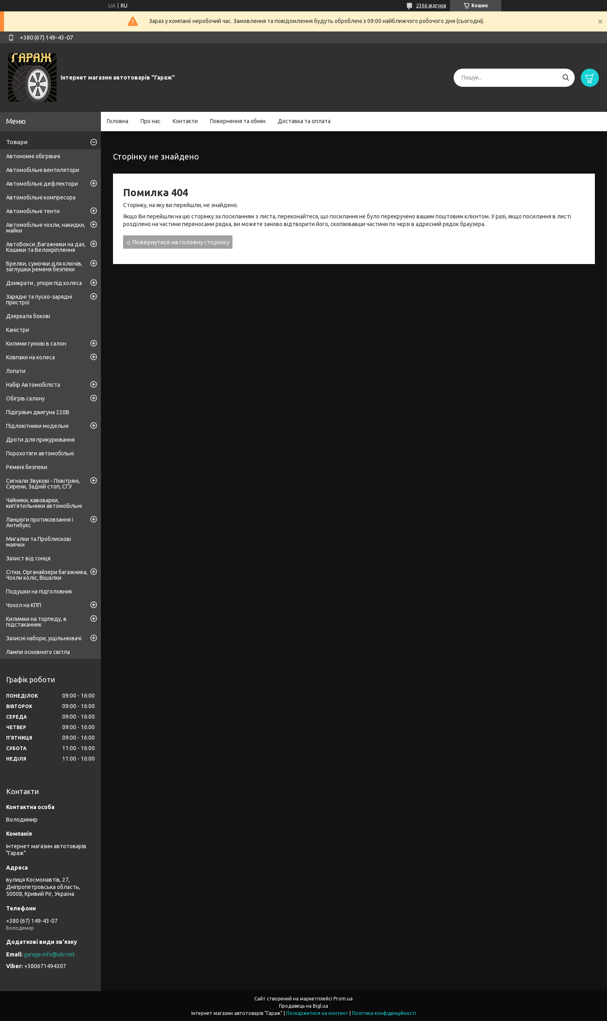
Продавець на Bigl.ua (303, 1005)
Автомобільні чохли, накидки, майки (45, 228)
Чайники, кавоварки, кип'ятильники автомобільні (44, 503)
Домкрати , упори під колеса (44, 283)
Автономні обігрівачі (33, 156)
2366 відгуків (431, 5)
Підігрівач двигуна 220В (37, 412)
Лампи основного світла (38, 652)
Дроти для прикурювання (40, 439)
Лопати (15, 371)
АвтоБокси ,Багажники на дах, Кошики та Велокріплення (46, 247)
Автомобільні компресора (40, 197)
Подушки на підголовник (39, 591)
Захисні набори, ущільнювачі (44, 638)
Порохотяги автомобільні (40, 453)
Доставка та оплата (304, 121)
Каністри (17, 330)
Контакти (185, 121)
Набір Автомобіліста (33, 385)
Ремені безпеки (26, 467)
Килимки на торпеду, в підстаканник (36, 622)
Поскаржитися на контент (317, 1013)
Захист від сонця (28, 558)
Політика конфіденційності (384, 1013)
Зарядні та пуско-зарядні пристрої (39, 300)
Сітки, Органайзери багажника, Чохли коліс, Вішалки (47, 575)
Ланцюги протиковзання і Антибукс (39, 522)
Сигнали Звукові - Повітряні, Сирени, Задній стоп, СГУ (43, 484)
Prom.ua (343, 998)
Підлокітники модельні (37, 426)
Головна (117, 121)
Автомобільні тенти (33, 211)
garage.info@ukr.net (49, 954)
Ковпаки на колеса (30, 357)
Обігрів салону (25, 398)
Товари (16, 141)
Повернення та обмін (238, 121)
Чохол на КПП (23, 605)
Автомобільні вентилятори (42, 170)
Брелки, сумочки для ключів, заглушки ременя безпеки (44, 266)
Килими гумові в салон (36, 343)
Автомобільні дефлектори (42, 183)
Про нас (150, 121)
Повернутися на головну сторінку (180, 242)
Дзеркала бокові (28, 316)
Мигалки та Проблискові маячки (38, 542)
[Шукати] (566, 78)
